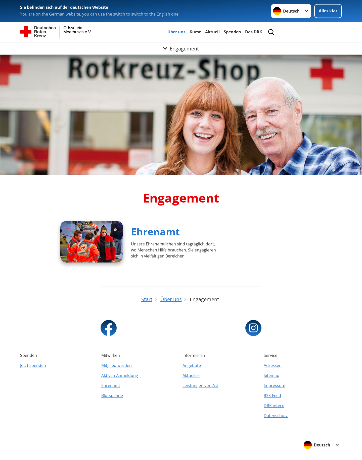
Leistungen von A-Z (200, 385)
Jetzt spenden (33, 365)
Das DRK (253, 32)
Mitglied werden (116, 365)
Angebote (192, 365)
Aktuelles (191, 375)
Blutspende (112, 395)
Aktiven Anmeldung (119, 375)
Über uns (176, 32)
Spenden (232, 32)
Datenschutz (276, 415)
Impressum (274, 385)
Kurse (195, 32)
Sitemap (271, 375)
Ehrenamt (155, 231)
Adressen (273, 365)
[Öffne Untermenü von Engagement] (181, 48)
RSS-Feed (272, 395)
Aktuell (212, 32)
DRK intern (274, 405)
